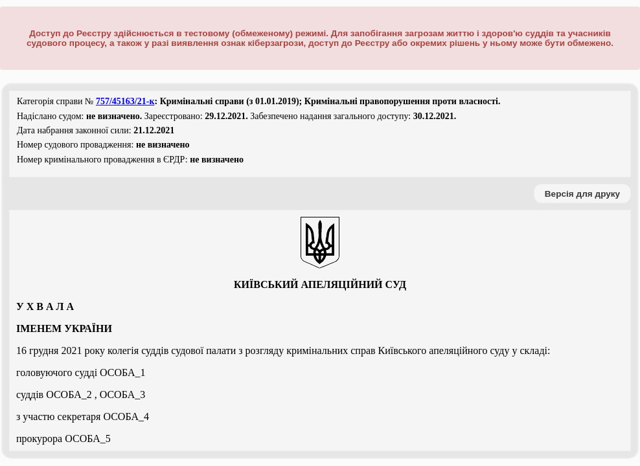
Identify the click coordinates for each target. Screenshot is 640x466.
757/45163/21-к (125, 101)
